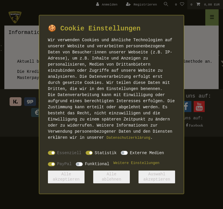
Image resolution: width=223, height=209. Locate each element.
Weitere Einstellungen (136, 163)
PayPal (64, 164)
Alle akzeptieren (66, 177)
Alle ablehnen (111, 177)
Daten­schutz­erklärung (128, 138)
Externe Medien (147, 152)
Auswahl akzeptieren (156, 177)
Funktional (97, 164)
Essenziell (69, 152)
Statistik (106, 152)
